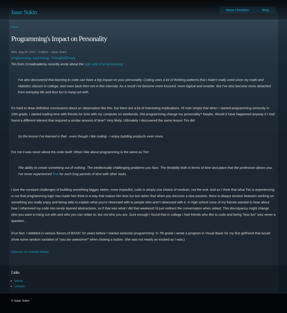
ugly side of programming (103, 64)
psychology (41, 58)
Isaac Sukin (24, 12)
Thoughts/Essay (63, 58)
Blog (265, 10)
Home (15, 26)
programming (21, 58)
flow (56, 174)
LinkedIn (19, 286)
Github (18, 281)
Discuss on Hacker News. (30, 252)
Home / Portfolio (237, 10)
